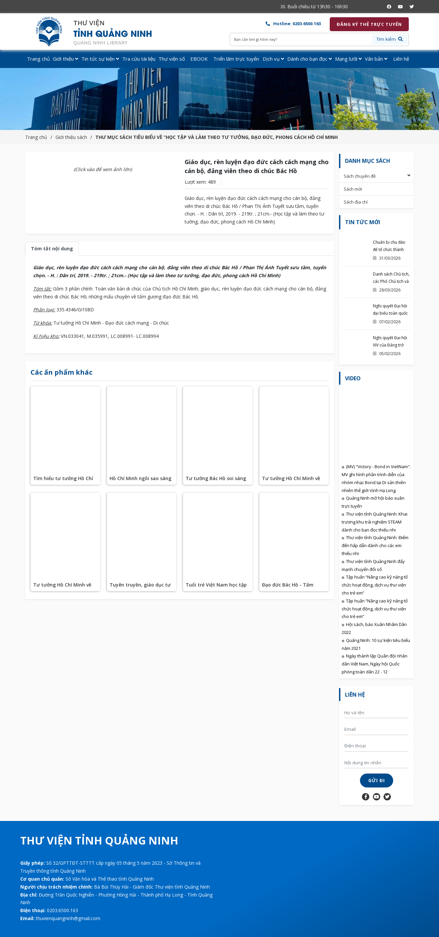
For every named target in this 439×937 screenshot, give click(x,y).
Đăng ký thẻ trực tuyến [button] (369, 24)
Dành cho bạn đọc (309, 58)
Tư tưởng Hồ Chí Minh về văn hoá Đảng (291, 479)
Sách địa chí (356, 202)
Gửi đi (376, 780)
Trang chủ (38, 58)
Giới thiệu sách (71, 137)
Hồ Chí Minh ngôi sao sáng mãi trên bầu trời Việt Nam (141, 479)
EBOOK (199, 58)
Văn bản (376, 58)
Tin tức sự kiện (100, 58)
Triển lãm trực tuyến (236, 58)
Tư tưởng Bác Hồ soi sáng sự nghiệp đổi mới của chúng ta (216, 479)
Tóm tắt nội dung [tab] (52, 248)
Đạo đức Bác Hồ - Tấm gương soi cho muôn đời (290, 587)
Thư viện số (171, 58)
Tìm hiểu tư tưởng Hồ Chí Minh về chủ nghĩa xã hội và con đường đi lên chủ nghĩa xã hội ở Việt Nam (63, 479)
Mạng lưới (348, 58)
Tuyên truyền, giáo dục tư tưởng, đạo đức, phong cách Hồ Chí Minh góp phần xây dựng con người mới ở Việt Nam (141, 587)
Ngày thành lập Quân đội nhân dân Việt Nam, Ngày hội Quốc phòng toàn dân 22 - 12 (374, 664)
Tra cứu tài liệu (138, 58)
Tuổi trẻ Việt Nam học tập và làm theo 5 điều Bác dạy (217, 587)
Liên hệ (401, 58)
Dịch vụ (273, 58)
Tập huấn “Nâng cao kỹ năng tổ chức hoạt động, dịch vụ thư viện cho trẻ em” (375, 585)
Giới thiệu (65, 58)
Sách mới (353, 189)
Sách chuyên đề (360, 176)
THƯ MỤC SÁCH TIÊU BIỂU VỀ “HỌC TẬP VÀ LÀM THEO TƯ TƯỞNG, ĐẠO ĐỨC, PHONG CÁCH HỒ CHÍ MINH (216, 137)
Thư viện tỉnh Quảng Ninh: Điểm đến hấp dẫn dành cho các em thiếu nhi (375, 545)
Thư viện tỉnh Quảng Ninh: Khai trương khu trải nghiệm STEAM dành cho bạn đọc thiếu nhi (374, 522)
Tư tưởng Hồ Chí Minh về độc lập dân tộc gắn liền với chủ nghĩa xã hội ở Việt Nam (65, 587)
